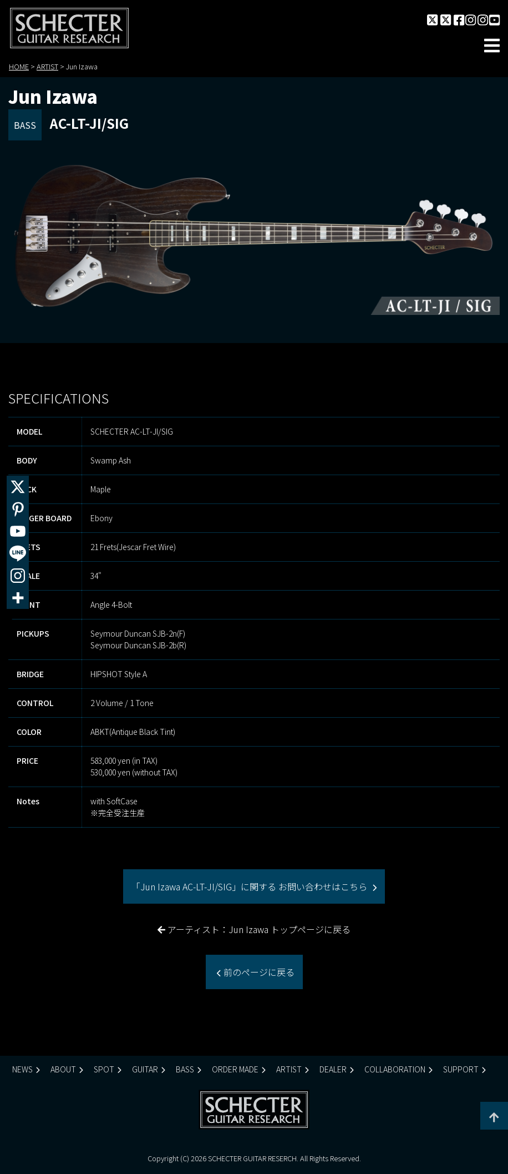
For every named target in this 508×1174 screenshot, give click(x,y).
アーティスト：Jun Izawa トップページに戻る (254, 929)
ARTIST (289, 1069)
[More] (18, 598)
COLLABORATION (394, 1069)
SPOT (104, 1069)
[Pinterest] (18, 509)
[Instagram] (18, 576)
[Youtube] (18, 531)
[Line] (18, 553)
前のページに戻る (257, 972)
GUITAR (145, 1069)
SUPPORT (461, 1069)
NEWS (22, 1069)
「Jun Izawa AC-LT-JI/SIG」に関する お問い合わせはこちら (250, 886)
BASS (185, 1069)
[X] (18, 487)
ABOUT (63, 1069)
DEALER (333, 1069)
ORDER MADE (235, 1069)
